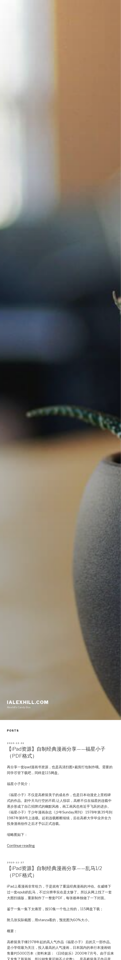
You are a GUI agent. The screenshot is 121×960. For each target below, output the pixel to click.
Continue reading (21, 846)
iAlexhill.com (28, 702)
